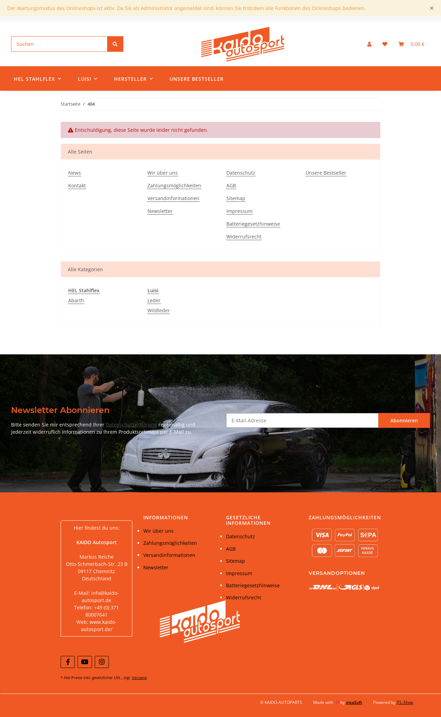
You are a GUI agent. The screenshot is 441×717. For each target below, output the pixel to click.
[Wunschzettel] (385, 44)
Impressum (239, 211)
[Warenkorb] (411, 44)
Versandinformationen (173, 198)
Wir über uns (162, 172)
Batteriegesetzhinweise (253, 223)
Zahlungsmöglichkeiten (174, 185)
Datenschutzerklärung (131, 424)
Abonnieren (404, 420)
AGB (231, 185)
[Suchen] (59, 44)
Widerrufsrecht (243, 236)
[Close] (432, 8)
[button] (369, 44)
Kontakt (77, 185)
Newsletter (160, 211)
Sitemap (235, 198)
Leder (154, 300)
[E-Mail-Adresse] (302, 420)
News (74, 172)
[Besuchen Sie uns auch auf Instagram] (102, 662)
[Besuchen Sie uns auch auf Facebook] (68, 662)
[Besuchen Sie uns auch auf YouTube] (85, 662)
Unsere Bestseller (197, 79)
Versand (139, 677)
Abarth (76, 300)
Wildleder (158, 310)
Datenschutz (240, 172)
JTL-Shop (405, 702)
